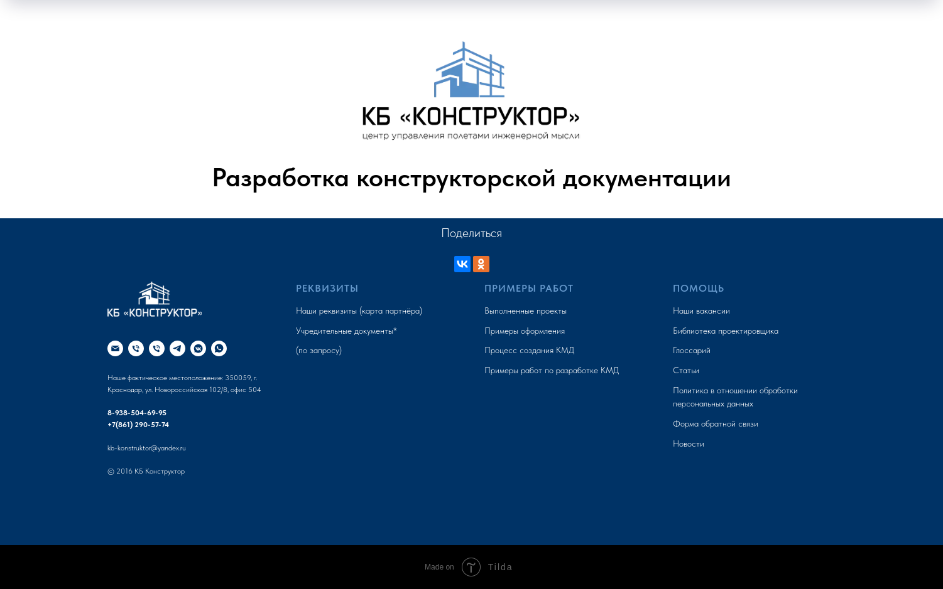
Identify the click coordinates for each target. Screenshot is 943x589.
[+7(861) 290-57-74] (157, 348)
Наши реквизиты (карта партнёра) (359, 310)
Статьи (686, 370)
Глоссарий (692, 350)
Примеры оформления (524, 331)
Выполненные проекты (525, 310)
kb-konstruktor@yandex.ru (146, 447)
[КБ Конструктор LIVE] (177, 348)
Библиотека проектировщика (725, 331)
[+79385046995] (136, 348)
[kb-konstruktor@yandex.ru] (115, 348)
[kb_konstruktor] (198, 348)
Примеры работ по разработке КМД (551, 370)
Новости (688, 443)
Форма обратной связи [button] (715, 423)
